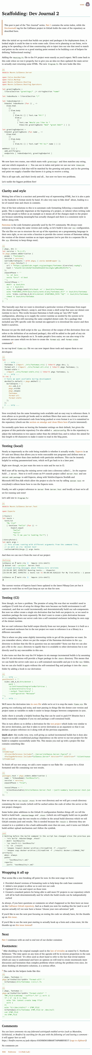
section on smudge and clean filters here (49, 420)
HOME (82, 4)
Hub (23, 1047)
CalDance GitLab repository (21, 901)
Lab (27, 1047)
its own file (36, 700)
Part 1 (48, 24)
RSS (4, 1047)
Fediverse (12, 1047)
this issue (12, 912)
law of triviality (58, 946)
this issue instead (24, 920)
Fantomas (6, 223)
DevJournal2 (10, 27)
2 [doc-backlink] (12, 340)
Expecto (79, 449)
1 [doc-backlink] (69, 198)
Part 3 (4, 935)
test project (56, 719)
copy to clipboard (78, 1035)
